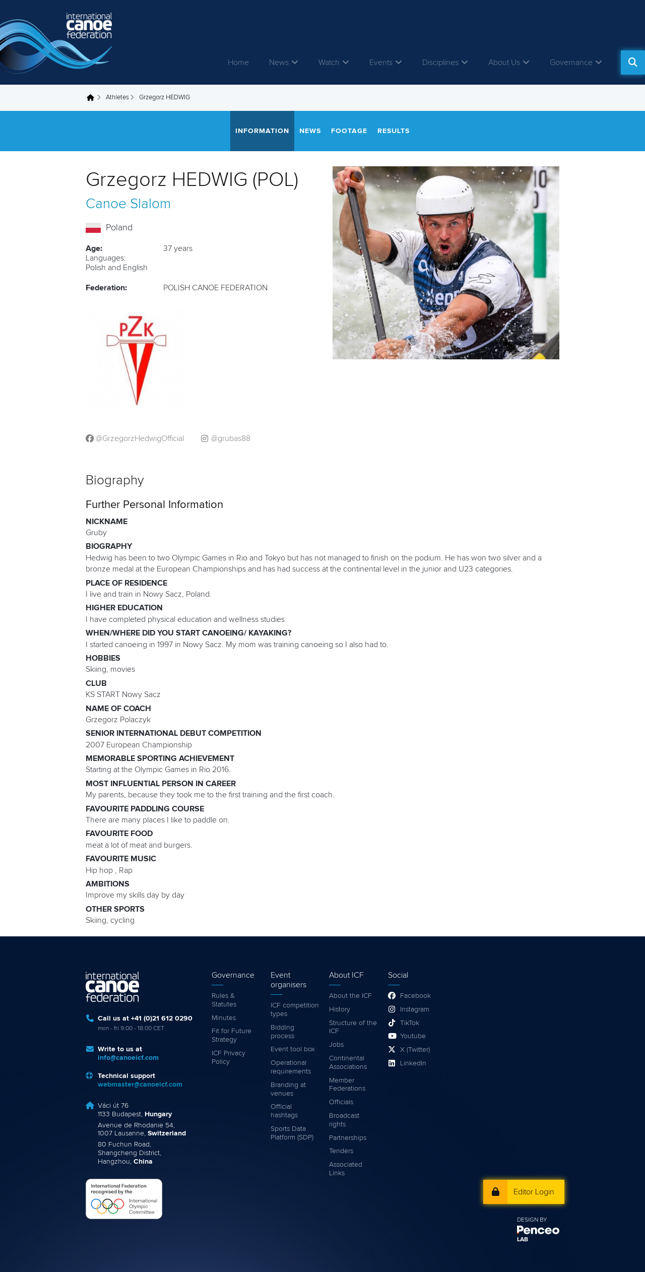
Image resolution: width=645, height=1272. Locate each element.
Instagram (414, 1009)
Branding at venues (288, 1089)
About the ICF (350, 995)
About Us (504, 62)
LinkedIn (413, 1063)
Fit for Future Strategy (231, 1035)
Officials (341, 1102)
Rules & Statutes (224, 1000)
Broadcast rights (344, 1120)
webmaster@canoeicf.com (140, 1084)
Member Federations (347, 1085)
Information (262, 131)
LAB (522, 1240)
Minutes (224, 1018)
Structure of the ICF (353, 1027)
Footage (349, 131)
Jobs (336, 1044)
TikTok (409, 1023)
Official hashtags (284, 1111)
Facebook (415, 995)
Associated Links (345, 1169)
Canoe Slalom (128, 204)
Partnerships (347, 1137)
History (339, 1009)
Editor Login (533, 1192)
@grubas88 (230, 438)
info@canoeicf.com (128, 1057)
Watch (329, 62)
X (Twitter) (415, 1049)
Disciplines (440, 62)
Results (393, 131)
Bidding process (282, 1032)
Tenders (341, 1151)
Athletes (117, 97)
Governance (571, 62)
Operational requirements (291, 1067)
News (279, 62)
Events (381, 62)
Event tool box (293, 1049)
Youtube (413, 1036)
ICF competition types (295, 1009)
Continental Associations (348, 1062)
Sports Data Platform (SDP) (292, 1133)
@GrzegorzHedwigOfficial (140, 438)
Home (238, 62)
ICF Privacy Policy (228, 1057)
